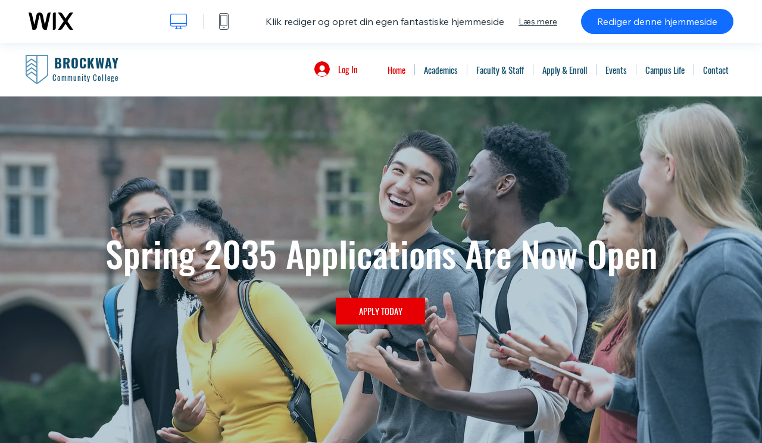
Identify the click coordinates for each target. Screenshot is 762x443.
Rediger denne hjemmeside (657, 21)
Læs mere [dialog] (538, 21)
